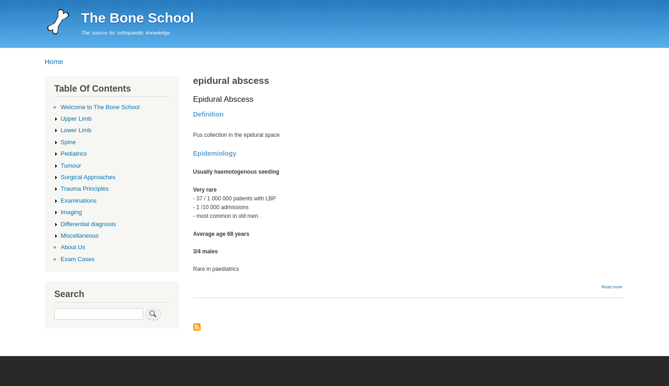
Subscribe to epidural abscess (197, 327)
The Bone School (137, 17)
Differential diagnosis (88, 224)
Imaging (71, 212)
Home (54, 61)
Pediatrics (74, 153)
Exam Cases (78, 259)
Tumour (71, 165)
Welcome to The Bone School (100, 107)
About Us (73, 247)
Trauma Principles (85, 188)
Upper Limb (76, 118)
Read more (611, 287)
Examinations (79, 200)
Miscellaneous (79, 235)
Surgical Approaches (88, 177)
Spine (68, 142)
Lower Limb (76, 130)
